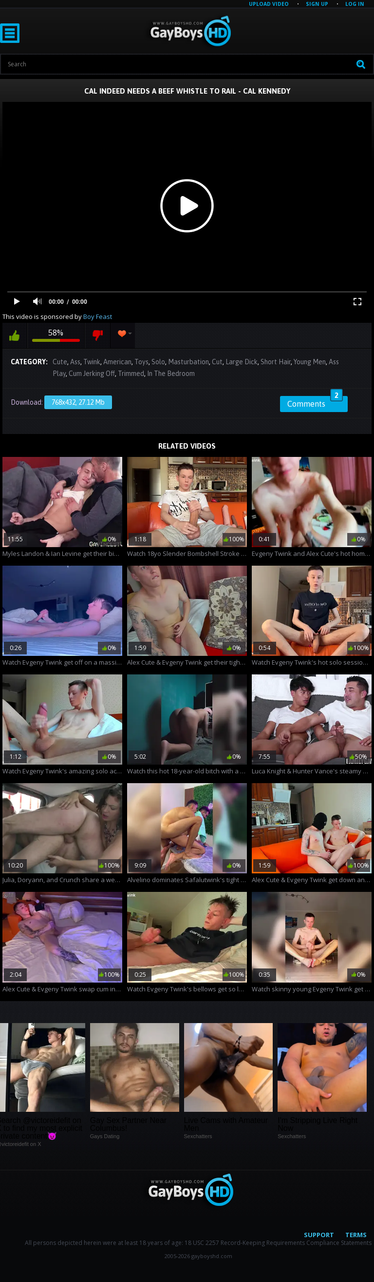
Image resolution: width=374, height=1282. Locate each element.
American (117, 362)
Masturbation (188, 362)
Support (319, 1234)
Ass (75, 362)
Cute (60, 362)
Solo (158, 362)
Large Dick (241, 362)
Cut (217, 362)
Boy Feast (97, 316)
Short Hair (276, 362)
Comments (315, 402)
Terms (356, 1234)
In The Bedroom (171, 373)
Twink (91, 362)
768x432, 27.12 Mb (78, 402)
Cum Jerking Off (92, 373)
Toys (141, 362)
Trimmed (131, 373)
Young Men (310, 362)
